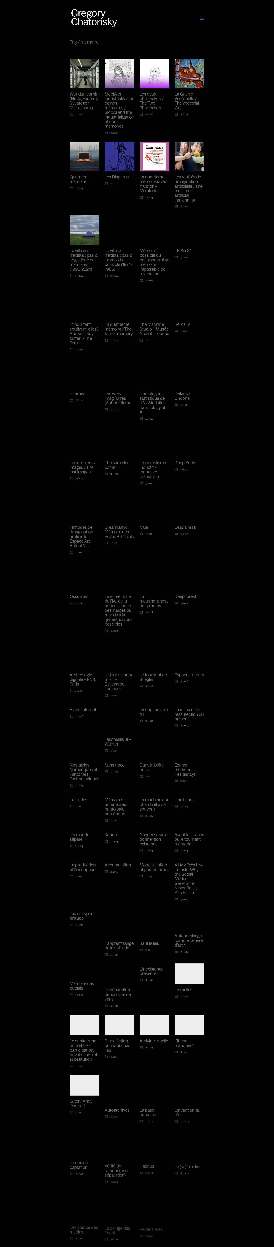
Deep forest (185, 599)
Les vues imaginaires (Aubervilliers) (117, 398)
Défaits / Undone (182, 395)
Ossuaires (79, 597)
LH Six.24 (183, 251)
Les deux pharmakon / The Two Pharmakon (152, 101)
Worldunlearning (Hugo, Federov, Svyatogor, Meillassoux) (85, 101)
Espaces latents (189, 683)
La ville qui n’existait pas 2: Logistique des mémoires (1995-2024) (84, 260)
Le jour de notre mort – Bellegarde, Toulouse (119, 687)
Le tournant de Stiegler (153, 684)
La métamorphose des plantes (154, 603)
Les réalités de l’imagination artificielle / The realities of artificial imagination (189, 188)
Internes (77, 393)
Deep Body (185, 463)
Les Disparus (117, 177)
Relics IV (182, 324)
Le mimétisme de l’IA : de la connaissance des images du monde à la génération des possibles (118, 612)
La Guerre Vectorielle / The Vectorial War (187, 101)
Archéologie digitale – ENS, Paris (83, 684)
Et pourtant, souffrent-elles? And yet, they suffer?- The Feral (84, 333)
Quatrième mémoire (80, 179)
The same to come (116, 465)
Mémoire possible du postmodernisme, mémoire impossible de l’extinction (156, 262)
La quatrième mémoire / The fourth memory (119, 329)
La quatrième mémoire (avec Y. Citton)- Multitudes (153, 184)
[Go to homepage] (95, 18)
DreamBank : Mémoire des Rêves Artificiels (119, 532)
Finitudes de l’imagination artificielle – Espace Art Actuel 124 (81, 536)
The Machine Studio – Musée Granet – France (154, 329)
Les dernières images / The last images (82, 467)
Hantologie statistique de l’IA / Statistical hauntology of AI (153, 402)
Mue (144, 528)
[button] (202, 18)
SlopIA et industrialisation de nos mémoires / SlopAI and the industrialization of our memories (119, 110)
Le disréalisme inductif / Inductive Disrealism (153, 470)
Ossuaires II (185, 528)
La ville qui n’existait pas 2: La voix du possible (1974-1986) (119, 260)
